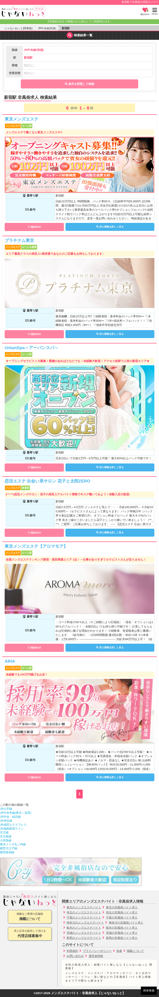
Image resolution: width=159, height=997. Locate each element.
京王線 (4, 832)
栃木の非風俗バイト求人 (122, 927)
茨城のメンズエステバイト (84, 932)
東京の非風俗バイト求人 (122, 907)
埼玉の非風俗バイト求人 (122, 912)
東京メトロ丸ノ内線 (13, 844)
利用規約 (72, 951)
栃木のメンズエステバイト (84, 927)
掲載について (135, 951)
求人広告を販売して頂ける (29, 933)
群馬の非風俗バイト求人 (122, 938)
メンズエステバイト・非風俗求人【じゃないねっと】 (88, 993)
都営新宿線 (7, 852)
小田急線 (5, 840)
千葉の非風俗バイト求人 (122, 917)
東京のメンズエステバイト (84, 907)
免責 (119, 951)
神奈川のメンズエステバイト (85, 922)
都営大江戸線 (8, 848)
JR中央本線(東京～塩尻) (15, 812)
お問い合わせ (75, 956)
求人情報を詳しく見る (110, 226)
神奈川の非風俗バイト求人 (126, 922)
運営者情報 (96, 956)
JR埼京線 (6, 820)
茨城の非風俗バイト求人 (122, 932)
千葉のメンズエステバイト (84, 917)
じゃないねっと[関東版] (18, 28)
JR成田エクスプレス (13, 824)
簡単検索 (149, 990)
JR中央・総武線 (10, 816)
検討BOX (36, 227)
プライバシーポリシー (97, 951)
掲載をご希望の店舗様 (29, 916)
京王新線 (5, 836)
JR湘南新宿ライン (12, 828)
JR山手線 (6, 808)
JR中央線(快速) (47, 28)
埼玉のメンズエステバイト (84, 912)
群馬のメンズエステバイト (84, 938)
